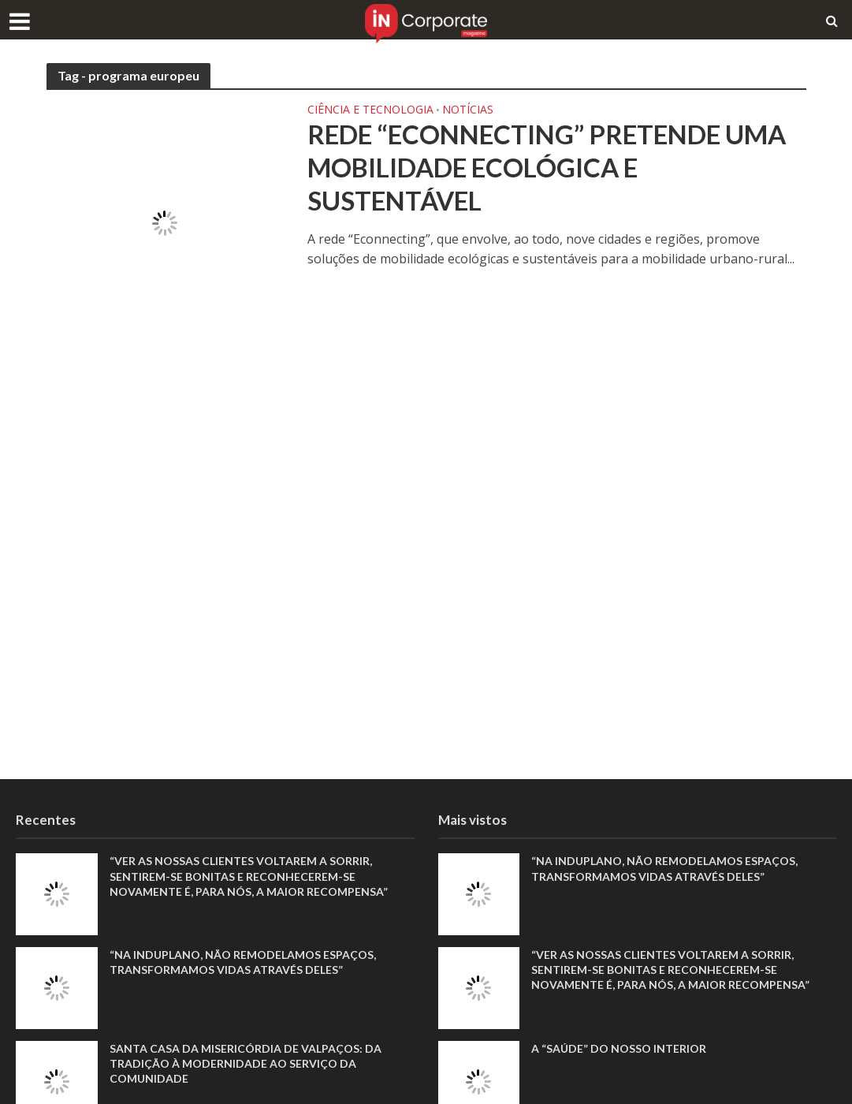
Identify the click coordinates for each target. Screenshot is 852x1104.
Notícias (467, 110)
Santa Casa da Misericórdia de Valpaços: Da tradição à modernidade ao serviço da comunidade (245, 1063)
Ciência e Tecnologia (370, 110)
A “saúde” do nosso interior (618, 1048)
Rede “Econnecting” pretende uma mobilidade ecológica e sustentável (546, 167)
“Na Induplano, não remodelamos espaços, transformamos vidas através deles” (243, 962)
